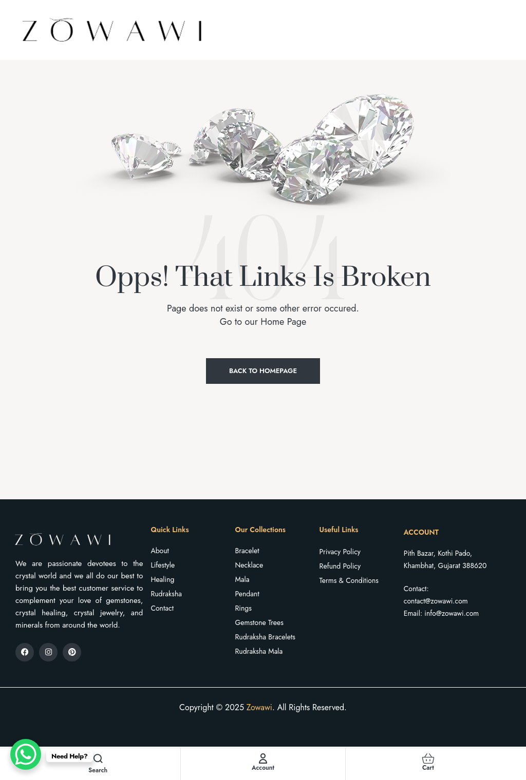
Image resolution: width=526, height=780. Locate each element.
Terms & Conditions (349, 580)
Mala (242, 579)
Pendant (247, 594)
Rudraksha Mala (259, 651)
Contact (162, 608)
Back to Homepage (263, 371)
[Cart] (428, 758)
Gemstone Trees (259, 622)
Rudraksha (166, 594)
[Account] (263, 758)
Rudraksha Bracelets (265, 637)
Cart (428, 767)
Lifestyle (163, 565)
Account (263, 767)
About (160, 550)
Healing (162, 579)
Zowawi (259, 707)
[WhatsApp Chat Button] (25, 754)
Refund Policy (340, 566)
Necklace (249, 565)
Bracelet (247, 550)
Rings (243, 608)
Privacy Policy (340, 552)
